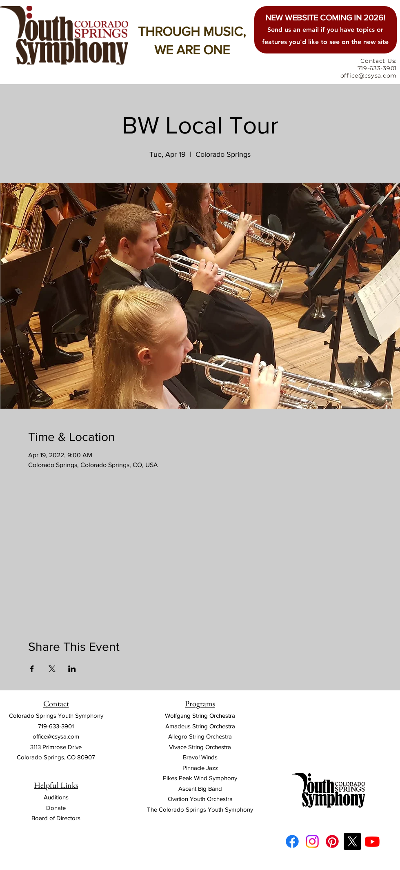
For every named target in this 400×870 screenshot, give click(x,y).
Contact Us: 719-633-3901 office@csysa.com (368, 68)
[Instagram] (312, 841)
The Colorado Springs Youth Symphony (200, 809)
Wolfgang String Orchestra (200, 715)
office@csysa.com (56, 736)
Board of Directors (55, 817)
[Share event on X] (52, 668)
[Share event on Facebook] (32, 668)
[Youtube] (372, 841)
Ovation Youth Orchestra (200, 798)
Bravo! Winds (200, 757)
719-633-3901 (56, 726)
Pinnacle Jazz (200, 767)
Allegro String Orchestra (200, 736)
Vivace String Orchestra (200, 746)
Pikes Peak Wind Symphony (200, 777)
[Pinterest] (332, 841)
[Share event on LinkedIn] (72, 668)
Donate (56, 807)
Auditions (56, 797)
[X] (352, 841)
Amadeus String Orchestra (200, 726)
